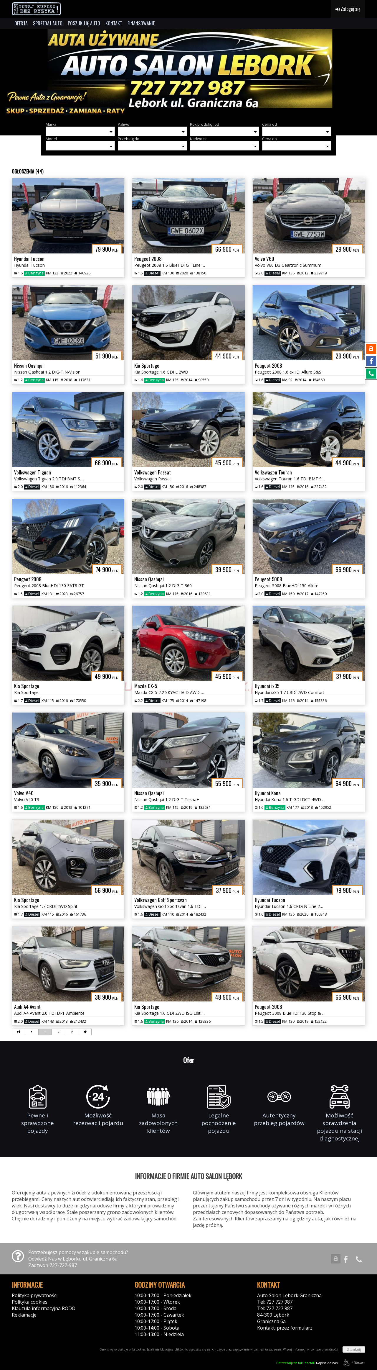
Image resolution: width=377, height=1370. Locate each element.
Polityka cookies (29, 1302)
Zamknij (354, 1349)
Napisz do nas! (307, 1363)
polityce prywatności (324, 1349)
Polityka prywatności (34, 1295)
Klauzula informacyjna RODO (43, 1308)
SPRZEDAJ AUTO (47, 23)
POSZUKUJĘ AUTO (84, 23)
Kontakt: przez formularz (284, 1328)
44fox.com (353, 1363)
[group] (188, 73)
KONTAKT (113, 23)
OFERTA (21, 23)
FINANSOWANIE (141, 23)
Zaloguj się (348, 8)
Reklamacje (24, 1315)
